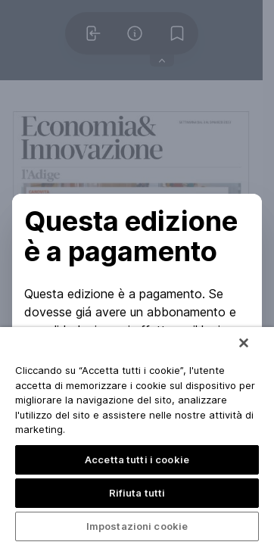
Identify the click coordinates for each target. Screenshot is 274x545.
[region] (137, 436)
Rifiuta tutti (137, 493)
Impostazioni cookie (137, 526)
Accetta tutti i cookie (137, 459)
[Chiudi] (243, 342)
